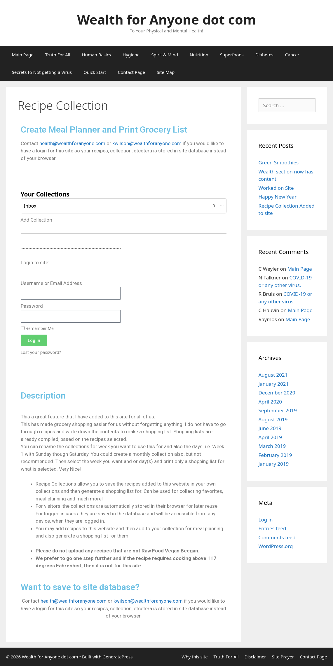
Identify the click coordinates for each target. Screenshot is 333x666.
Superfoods (232, 55)
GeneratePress (117, 657)
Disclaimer (255, 657)
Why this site (195, 657)
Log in (266, 519)
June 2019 (270, 428)
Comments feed (277, 537)
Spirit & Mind (164, 55)
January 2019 (274, 463)
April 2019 (270, 437)
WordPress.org (276, 546)
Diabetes (264, 55)
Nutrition (199, 55)
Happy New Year (278, 196)
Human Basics (96, 55)
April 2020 (270, 401)
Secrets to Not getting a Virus (42, 72)
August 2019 (273, 419)
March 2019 (272, 446)
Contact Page (131, 72)
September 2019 (278, 410)
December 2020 (277, 392)
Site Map (166, 72)
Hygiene (131, 55)
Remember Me (37, 328)
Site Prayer (283, 657)
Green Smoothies (279, 162)
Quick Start (94, 72)
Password (32, 306)
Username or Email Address (51, 283)
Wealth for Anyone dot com (166, 19)
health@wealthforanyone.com (72, 143)
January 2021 (274, 383)
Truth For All (57, 55)
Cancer (292, 55)
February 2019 (275, 455)
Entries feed (272, 528)
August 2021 (273, 374)
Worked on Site (276, 188)
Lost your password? (41, 352)
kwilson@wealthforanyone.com (147, 143)
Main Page (23, 55)
